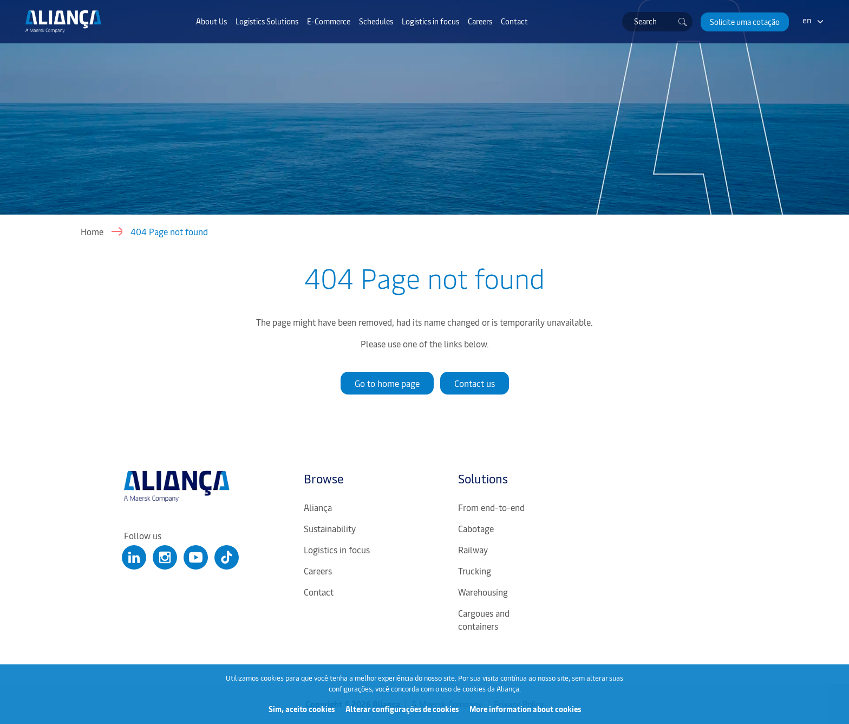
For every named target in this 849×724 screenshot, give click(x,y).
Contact (514, 21)
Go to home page (387, 383)
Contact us (474, 383)
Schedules (376, 21)
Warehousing (483, 592)
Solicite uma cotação (745, 22)
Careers (480, 21)
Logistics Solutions (267, 21)
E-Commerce (328, 21)
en (807, 19)
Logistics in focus (430, 21)
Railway (473, 549)
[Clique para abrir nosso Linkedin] (134, 557)
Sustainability (330, 528)
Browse (324, 478)
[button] (745, 21)
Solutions (483, 478)
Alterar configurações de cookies (402, 709)
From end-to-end (491, 507)
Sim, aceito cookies (302, 709)
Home (92, 231)
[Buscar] (683, 21)
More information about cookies (525, 709)
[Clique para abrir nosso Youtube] (196, 557)
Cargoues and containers (484, 619)
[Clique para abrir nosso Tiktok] (226, 557)
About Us (211, 21)
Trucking (474, 571)
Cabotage (476, 528)
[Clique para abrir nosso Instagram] (165, 557)
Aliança (318, 507)
